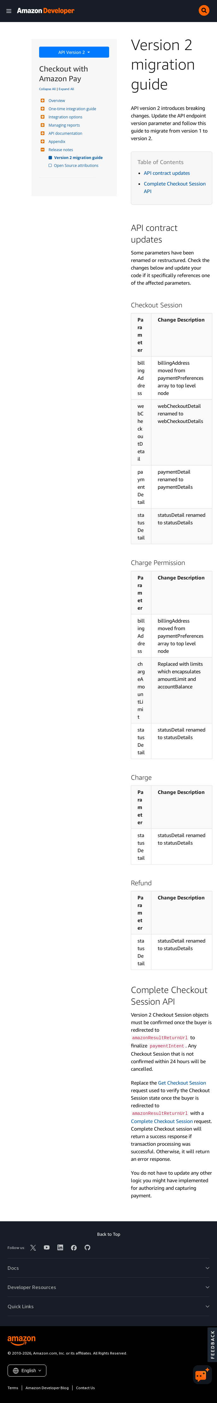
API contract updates (167, 173)
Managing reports (63, 125)
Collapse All (47, 89)
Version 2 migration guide (79, 157)
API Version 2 (72, 52)
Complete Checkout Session (162, 1121)
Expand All (66, 89)
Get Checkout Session (182, 1083)
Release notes (60, 149)
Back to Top (108, 1234)
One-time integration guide (71, 108)
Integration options (64, 117)
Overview (56, 100)
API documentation (64, 133)
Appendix (56, 141)
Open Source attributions (76, 165)
